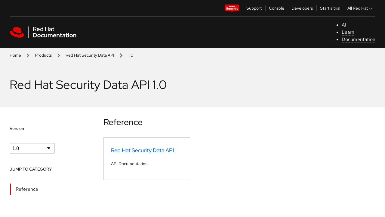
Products (43, 55)
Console (276, 8)
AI (344, 25)
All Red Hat (360, 8)
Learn (348, 32)
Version (17, 128)
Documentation (358, 39)
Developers (302, 8)
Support (254, 8)
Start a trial (330, 8)
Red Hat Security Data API (90, 55)
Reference (27, 189)
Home (15, 55)
